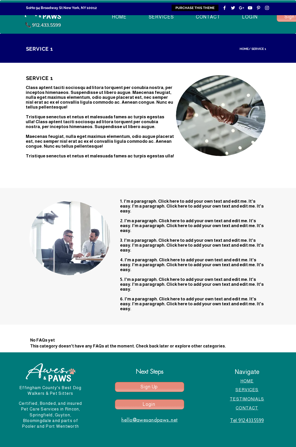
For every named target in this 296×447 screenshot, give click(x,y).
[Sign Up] (149, 387)
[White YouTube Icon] (250, 8)
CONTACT (247, 408)
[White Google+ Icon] (241, 8)
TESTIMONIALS (247, 399)
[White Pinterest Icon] (258, 8)
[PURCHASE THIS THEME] (195, 8)
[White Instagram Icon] (267, 8)
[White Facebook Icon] (224, 8)
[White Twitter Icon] (233, 8)
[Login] (149, 404)
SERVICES (247, 390)
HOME (244, 49)
